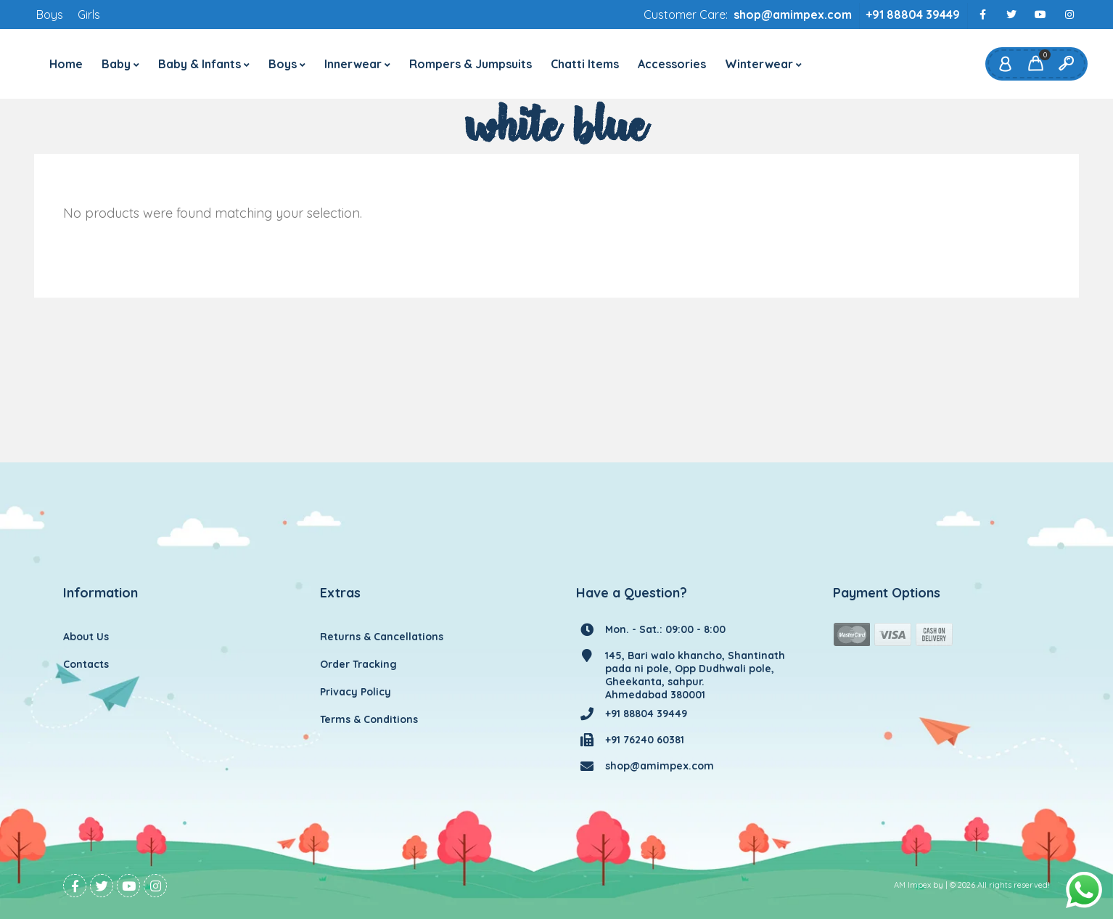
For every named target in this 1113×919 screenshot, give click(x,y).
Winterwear (759, 64)
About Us (86, 636)
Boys (49, 14)
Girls (89, 14)
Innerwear (353, 64)
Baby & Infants (199, 64)
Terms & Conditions (369, 719)
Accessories (672, 64)
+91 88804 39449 (913, 14)
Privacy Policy (355, 691)
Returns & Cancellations (381, 636)
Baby (116, 64)
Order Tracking (358, 664)
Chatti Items (585, 64)
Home (66, 64)
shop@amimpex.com (793, 14)
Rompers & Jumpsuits (470, 64)
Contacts (86, 664)
